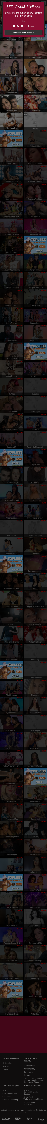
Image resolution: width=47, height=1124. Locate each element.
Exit (23, 21)
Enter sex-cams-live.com (23, 33)
